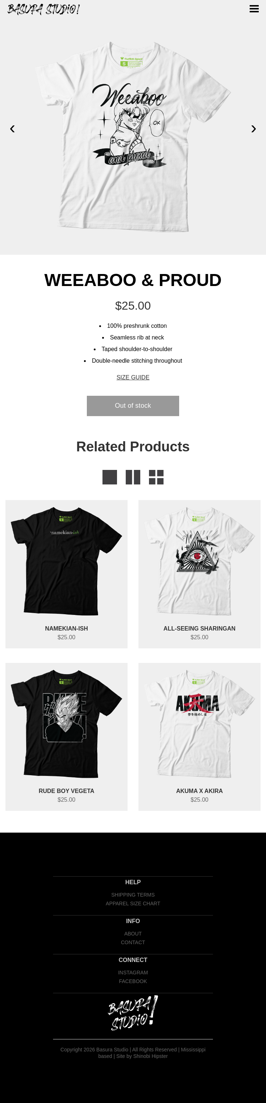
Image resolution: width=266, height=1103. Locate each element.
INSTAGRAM (133, 972)
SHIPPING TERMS (133, 895)
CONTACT (133, 942)
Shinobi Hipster (150, 1056)
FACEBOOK (133, 981)
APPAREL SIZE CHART (133, 903)
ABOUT (133, 934)
